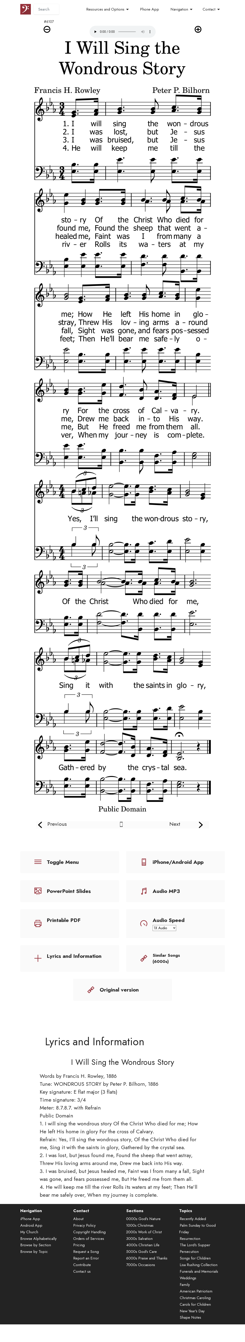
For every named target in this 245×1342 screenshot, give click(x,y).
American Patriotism (196, 1308)
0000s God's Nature (143, 1235)
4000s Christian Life (142, 1262)
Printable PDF (63, 920)
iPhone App (30, 1235)
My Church (29, 1248)
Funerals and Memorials (199, 1288)
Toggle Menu (63, 862)
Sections (134, 1227)
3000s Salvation (139, 1255)
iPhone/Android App (178, 862)
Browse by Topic (34, 1268)
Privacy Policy (84, 1242)
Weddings (188, 1295)
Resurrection (190, 1255)
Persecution (189, 1268)
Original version (119, 990)
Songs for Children (195, 1275)
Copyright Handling (89, 1248)
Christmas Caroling (195, 1314)
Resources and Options (105, 9)
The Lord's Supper (195, 1262)
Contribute (82, 1281)
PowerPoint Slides (69, 891)
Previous (57, 824)
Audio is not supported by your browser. (123, 32)
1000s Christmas (139, 1242)
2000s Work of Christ (144, 1248)
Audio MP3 (166, 891)
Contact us (82, 1288)
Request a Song (86, 1268)
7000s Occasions (140, 1281)
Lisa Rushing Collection (198, 1281)
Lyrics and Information (74, 956)
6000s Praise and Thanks (146, 1275)
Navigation (179, 9)
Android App (31, 1242)
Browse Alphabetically (38, 1255)
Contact (209, 9)
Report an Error (86, 1275)
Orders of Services (88, 1255)
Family (185, 1301)
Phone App (149, 9)
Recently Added (193, 1235)
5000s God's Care (141, 1268)
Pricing (79, 1262)
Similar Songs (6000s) (166, 958)
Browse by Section (35, 1262)
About (78, 1235)
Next (174, 824)
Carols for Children (195, 1321)
